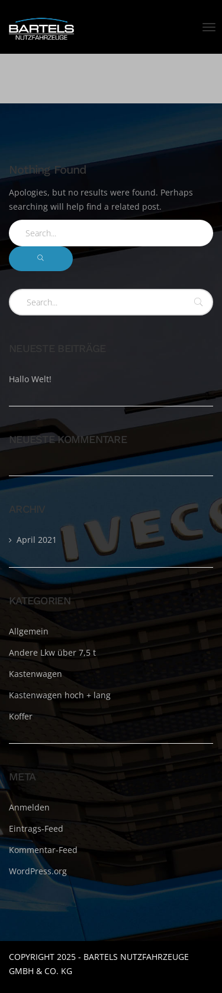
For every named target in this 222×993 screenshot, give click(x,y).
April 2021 (37, 539)
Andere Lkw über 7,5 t (52, 652)
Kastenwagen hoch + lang (60, 695)
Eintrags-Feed (36, 828)
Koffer (21, 716)
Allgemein (29, 631)
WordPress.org (38, 871)
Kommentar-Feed (43, 849)
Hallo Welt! (30, 379)
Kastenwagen (35, 673)
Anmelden (29, 807)
